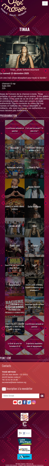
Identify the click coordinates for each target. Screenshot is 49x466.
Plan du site (30, 464)
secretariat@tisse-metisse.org (14, 382)
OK (42, 396)
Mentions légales (20, 464)
